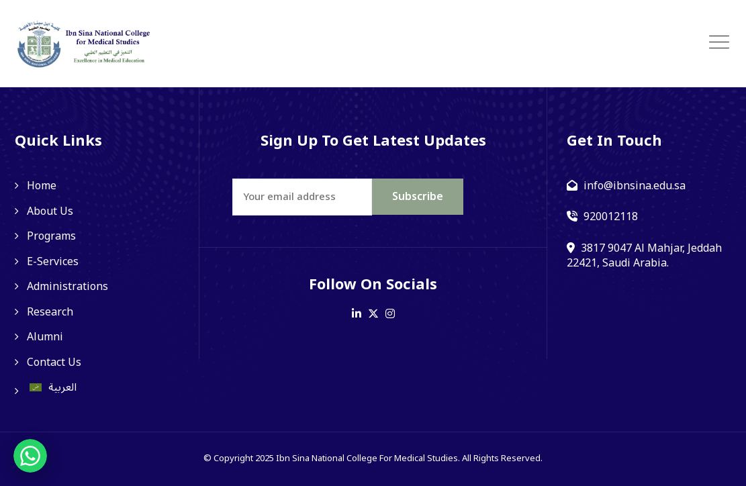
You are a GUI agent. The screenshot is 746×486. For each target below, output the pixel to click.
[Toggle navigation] (719, 42)
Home (41, 186)
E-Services (53, 261)
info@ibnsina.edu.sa (635, 186)
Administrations (67, 286)
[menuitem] (97, 387)
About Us (50, 211)
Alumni (45, 337)
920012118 (611, 216)
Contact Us (54, 362)
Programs (51, 236)
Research (50, 312)
